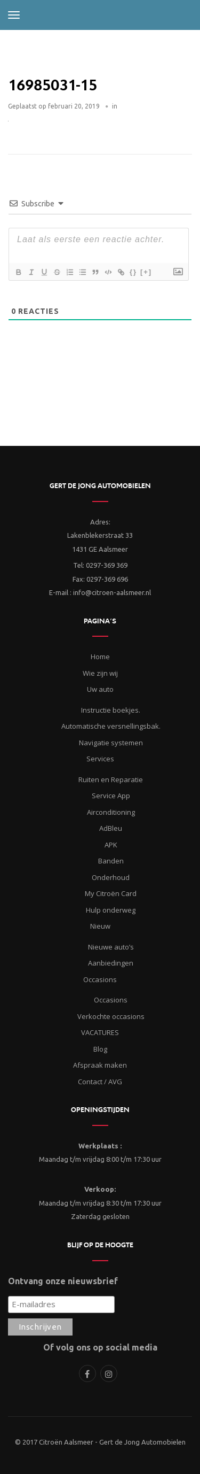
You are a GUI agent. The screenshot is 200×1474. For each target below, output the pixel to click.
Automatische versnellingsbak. (111, 726)
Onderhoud (111, 877)
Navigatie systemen (111, 742)
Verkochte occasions (111, 1016)
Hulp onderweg (110, 910)
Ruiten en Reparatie (110, 779)
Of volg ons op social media (100, 1347)
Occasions (110, 1000)
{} (133, 272)
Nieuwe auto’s (111, 947)
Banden (111, 861)
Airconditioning (111, 812)
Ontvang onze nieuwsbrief (63, 1281)
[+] (146, 272)
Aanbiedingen (110, 963)
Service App (111, 795)
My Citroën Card (111, 893)
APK (111, 845)
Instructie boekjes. (110, 710)
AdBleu (110, 828)
